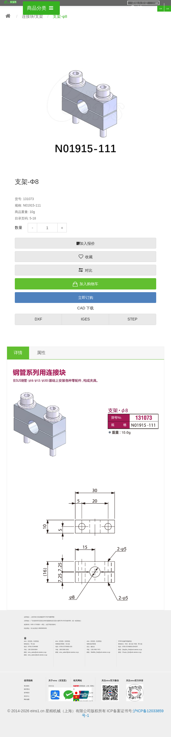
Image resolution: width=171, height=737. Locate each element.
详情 (18, 352)
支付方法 (51, 686)
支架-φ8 (60, 16)
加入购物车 (88, 284)
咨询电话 (26, 692)
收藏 (89, 257)
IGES (85, 319)
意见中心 (26, 696)
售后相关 (26, 686)
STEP (132, 319)
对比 (88, 270)
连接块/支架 (32, 16)
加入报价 (85, 243)
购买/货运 (27, 689)
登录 (160, 8)
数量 (18, 227)
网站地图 (26, 699)
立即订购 (85, 297)
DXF (38, 319)
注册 (167, 8)
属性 (41, 352)
